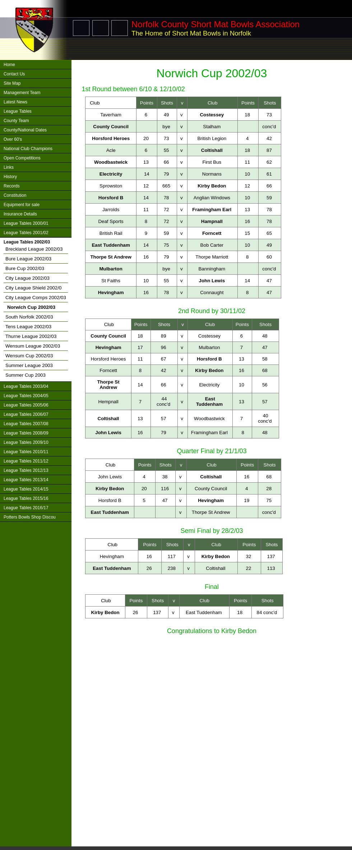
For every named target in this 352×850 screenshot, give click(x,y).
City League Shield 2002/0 (33, 288)
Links (9, 167)
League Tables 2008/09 (26, 433)
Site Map (12, 83)
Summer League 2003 (29, 365)
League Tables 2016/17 (26, 507)
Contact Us (14, 73)
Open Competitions (22, 158)
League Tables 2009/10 (26, 442)
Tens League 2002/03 (28, 326)
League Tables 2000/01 (26, 223)
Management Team (22, 92)
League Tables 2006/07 (26, 414)
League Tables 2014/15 (26, 489)
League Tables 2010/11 (26, 451)
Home (9, 64)
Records (12, 186)
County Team (16, 120)
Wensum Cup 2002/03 (29, 355)
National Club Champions (28, 148)
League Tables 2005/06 (26, 405)
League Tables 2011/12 (26, 461)
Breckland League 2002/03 (33, 249)
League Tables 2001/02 (26, 232)
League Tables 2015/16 (26, 498)
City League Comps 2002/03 (35, 297)
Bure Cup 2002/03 (24, 268)
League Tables (18, 111)
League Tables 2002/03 (27, 242)
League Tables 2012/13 (26, 470)
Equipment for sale (22, 204)
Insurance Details (20, 214)
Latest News (15, 101)
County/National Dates (25, 130)
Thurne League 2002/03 (30, 336)
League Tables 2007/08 (26, 423)
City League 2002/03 (27, 278)
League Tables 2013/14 (26, 479)
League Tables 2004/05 (26, 395)
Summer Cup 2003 (25, 375)
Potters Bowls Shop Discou (30, 517)
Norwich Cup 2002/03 (31, 307)
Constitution (15, 195)
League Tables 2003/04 (26, 386)
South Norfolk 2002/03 (29, 317)
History (10, 176)
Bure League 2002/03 (28, 258)
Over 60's (13, 139)
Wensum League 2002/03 (32, 346)
